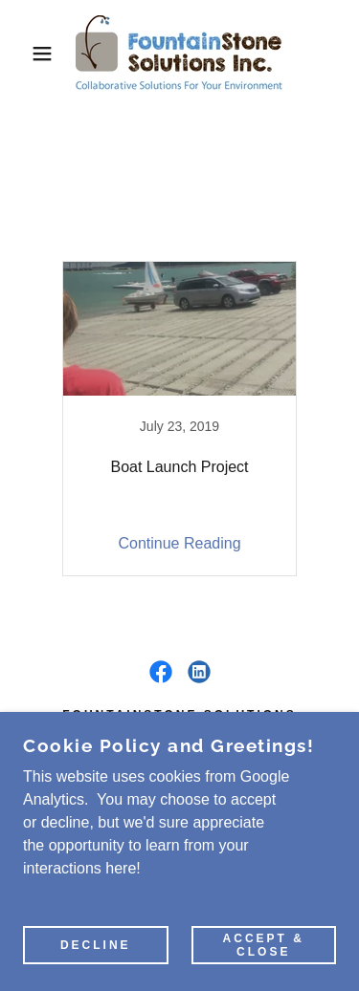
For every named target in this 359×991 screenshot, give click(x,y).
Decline (95, 945)
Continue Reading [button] (179, 543)
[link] (179, 53)
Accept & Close (263, 945)
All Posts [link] (113, 236)
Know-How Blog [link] (224, 236)
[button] (28, 53)
